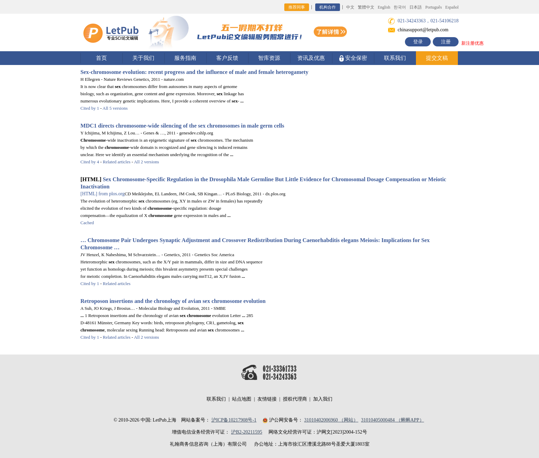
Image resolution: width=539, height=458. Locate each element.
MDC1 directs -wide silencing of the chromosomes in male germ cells (182, 125)
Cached (87, 222)
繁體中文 (366, 7)
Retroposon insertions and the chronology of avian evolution (173, 301)
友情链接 (267, 399)
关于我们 (143, 58)
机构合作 (327, 7)
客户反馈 (227, 58)
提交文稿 (437, 58)
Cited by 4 (89, 161)
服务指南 (185, 58)
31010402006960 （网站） (331, 420)
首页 (101, 58)
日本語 (415, 7)
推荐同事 (296, 7)
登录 (418, 41)
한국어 (400, 7)
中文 (350, 7)
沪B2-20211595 (246, 432)
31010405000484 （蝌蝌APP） (392, 420)
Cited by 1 (89, 108)
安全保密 (353, 58)
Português (433, 7)
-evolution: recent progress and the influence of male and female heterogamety (194, 72)
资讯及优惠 (311, 58)
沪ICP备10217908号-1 (233, 420)
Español (452, 7)
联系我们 (395, 58)
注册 (446, 41)
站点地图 (241, 399)
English (384, 7)
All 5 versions (115, 108)
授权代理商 (295, 399)
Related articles (117, 161)
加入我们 (322, 399)
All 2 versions (146, 161)
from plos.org (102, 193)
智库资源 (269, 58)
